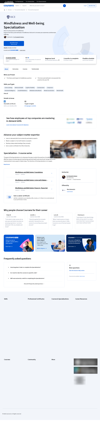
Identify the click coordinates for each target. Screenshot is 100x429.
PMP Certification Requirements (82, 320)
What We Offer (7, 336)
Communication (40, 87)
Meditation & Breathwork (35, 90)
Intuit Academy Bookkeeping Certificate (37, 323)
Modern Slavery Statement (58, 357)
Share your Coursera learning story (83, 325)
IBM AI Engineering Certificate (35, 316)
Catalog (6, 343)
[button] (24, 5)
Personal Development (20, 10)
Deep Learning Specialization (58, 311)
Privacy (53, 341)
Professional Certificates (10, 348)
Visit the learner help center (77, 272)
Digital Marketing (8, 311)
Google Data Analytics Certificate (35, 307)
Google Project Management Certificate (37, 311)
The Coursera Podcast (33, 343)
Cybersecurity (7, 307)
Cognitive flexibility (30, 87)
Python (5, 321)
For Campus (7, 360)
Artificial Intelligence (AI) (9, 304)
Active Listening (8, 87)
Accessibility (55, 345)
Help (53, 343)
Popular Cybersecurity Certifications (83, 322)
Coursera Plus (7, 345)
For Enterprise (7, 355)
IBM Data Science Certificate (34, 321)
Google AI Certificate (33, 302)
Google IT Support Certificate (35, 309)
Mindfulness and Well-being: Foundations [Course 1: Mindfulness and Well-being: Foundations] (29, 172)
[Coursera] (9, 5)
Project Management (9, 318)
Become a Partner (8, 362)
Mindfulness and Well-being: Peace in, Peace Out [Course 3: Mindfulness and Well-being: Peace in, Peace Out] (31, 188)
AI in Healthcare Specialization (59, 309)
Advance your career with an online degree (41, 240)
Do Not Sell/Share (56, 360)
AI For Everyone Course (57, 307)
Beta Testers (31, 338)
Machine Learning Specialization (59, 318)
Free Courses (7, 367)
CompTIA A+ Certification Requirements (84, 307)
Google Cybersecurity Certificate (35, 304)
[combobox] (44, 6)
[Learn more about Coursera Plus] (22, 50)
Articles (53, 350)
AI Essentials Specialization (58, 302)
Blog (29, 341)
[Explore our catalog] (18, 5)
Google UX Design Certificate (34, 314)
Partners (30, 336)
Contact (53, 348)
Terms (53, 338)
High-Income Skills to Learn (81, 315)
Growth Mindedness (22, 90)
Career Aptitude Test (80, 302)
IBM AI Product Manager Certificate (36, 318)
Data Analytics (7, 309)
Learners (30, 334)
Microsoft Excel (7, 316)
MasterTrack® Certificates (10, 350)
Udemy (5, 369)
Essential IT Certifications (81, 313)
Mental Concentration (49, 90)
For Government (8, 357)
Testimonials (35, 69)
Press (53, 334)
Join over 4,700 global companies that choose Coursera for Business (74, 243)
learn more (82, 277)
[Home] (4, 9)
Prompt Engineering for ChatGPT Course (61, 321)
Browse (10, 10)
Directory (54, 353)
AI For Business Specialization (58, 304)
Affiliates (54, 355)
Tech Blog (30, 345)
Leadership (6, 338)
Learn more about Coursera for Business (17, 125)
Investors (54, 336)
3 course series (11, 58)
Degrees (6, 353)
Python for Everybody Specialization (60, 323)
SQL (5, 323)
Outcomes (15, 69)
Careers (6, 341)
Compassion (50, 87)
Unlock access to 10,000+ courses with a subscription (12, 243)
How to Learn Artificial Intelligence (83, 318)
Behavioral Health (19, 87)
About (6, 69)
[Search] (64, 5)
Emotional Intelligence (10, 90)
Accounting (6, 302)
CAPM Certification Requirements (83, 304)
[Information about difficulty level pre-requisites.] (59, 60)
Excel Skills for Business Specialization (61, 314)
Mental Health (60, 90)
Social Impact (7, 364)
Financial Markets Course (57, 316)
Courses (25, 69)
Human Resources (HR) (9, 314)
